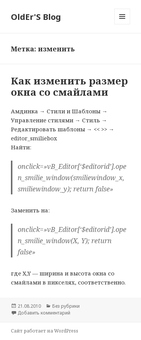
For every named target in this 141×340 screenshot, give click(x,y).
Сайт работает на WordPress (44, 331)
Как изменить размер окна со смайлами (69, 86)
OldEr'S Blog (36, 16)
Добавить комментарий (44, 313)
